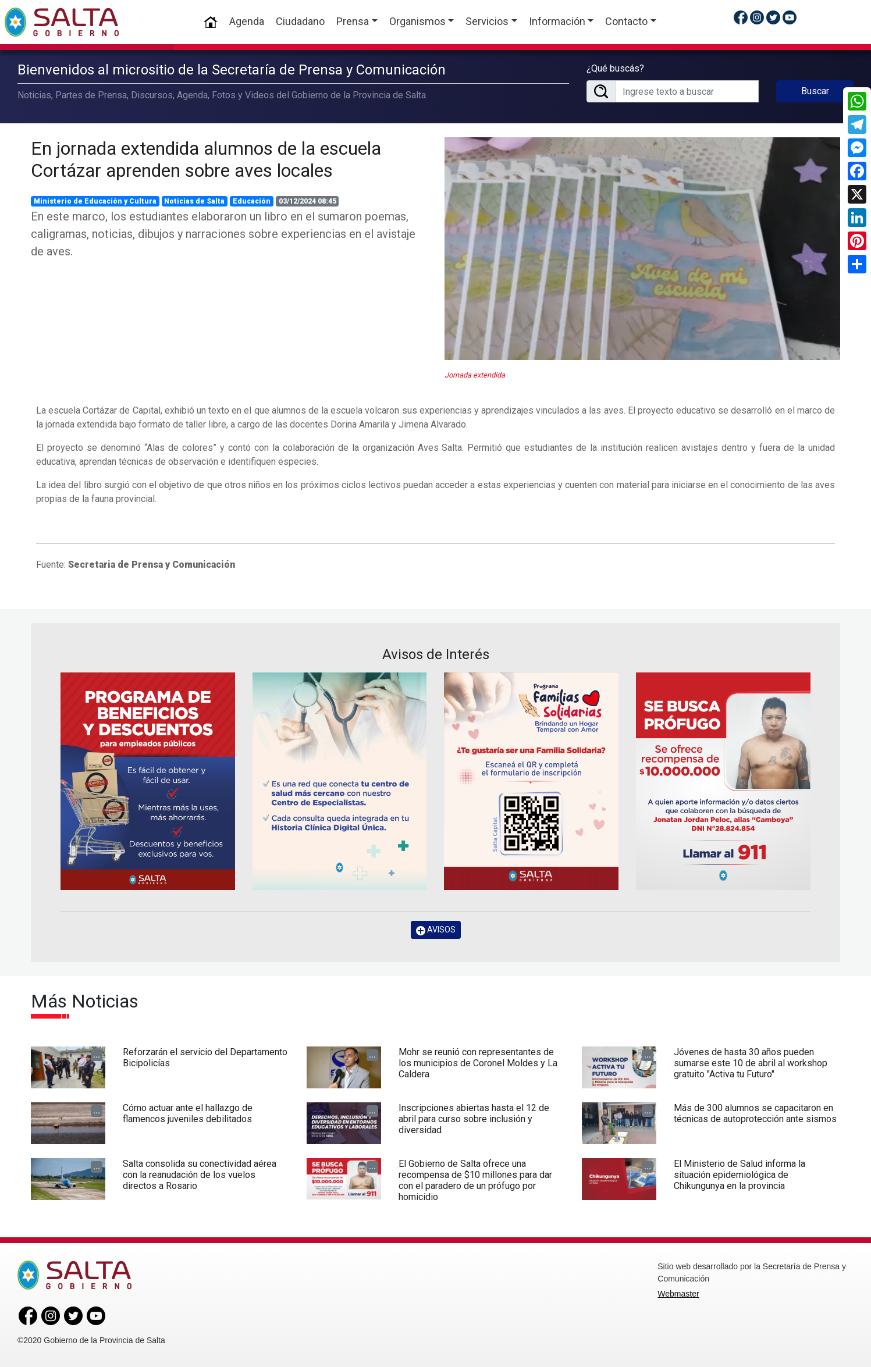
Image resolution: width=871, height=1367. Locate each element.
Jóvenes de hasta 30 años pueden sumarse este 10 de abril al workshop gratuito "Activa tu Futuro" (750, 1063)
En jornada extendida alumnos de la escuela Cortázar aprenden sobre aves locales (206, 159)
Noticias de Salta (194, 201)
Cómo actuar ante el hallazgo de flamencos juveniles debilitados (188, 1113)
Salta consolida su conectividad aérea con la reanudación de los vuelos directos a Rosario (199, 1174)
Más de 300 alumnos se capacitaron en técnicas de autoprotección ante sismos (755, 1113)
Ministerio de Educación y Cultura (95, 201)
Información (557, 21)
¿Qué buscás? (615, 68)
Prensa (352, 21)
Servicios (487, 21)
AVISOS (436, 930)
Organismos (417, 21)
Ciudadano (300, 21)
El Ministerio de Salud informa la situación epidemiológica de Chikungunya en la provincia (739, 1174)
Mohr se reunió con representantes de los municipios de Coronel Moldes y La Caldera (478, 1063)
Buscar (815, 91)
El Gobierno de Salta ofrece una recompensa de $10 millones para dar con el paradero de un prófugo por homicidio (475, 1180)
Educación (252, 201)
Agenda (246, 21)
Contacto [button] (626, 21)
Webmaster (678, 1293)
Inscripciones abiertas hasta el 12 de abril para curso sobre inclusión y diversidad (474, 1118)
